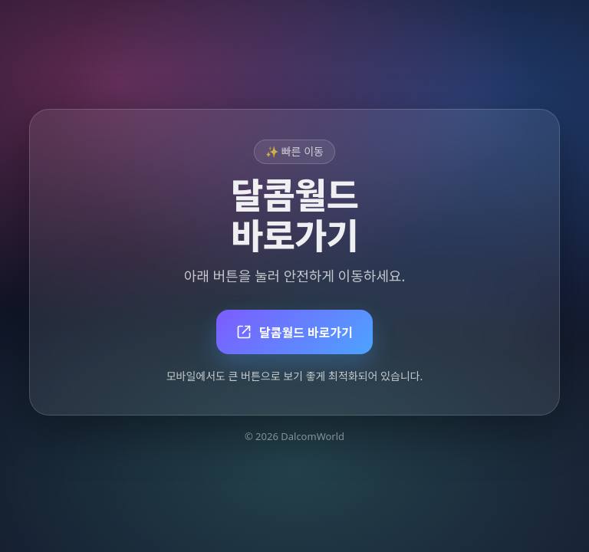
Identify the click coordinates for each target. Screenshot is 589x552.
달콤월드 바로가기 (294, 332)
